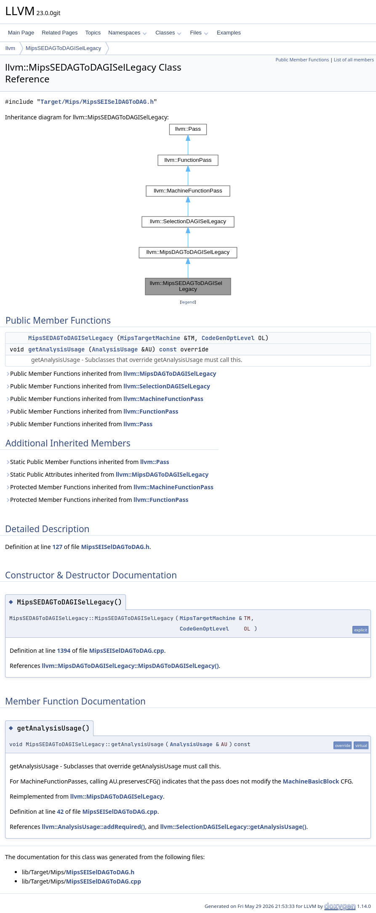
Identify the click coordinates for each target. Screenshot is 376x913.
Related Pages (59, 32)
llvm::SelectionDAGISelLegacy (166, 386)
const (168, 349)
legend (188, 302)
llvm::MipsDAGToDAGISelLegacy (169, 373)
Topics (93, 32)
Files (199, 32)
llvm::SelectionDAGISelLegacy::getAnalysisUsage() (233, 827)
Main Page (21, 32)
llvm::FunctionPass (150, 411)
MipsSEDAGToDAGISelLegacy (63, 48)
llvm (10, 48)
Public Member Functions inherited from (110, 373)
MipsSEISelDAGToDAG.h (115, 547)
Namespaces (127, 32)
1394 (63, 650)
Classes (168, 32)
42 (60, 811)
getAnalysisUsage (56, 349)
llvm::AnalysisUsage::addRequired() (93, 827)
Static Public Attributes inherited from (106, 474)
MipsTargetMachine (150, 338)
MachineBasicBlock (311, 781)
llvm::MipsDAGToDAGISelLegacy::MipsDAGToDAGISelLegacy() (130, 666)
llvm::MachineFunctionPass (163, 399)
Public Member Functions (302, 60)
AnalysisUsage (115, 349)
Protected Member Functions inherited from (109, 487)
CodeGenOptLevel (228, 338)
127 (57, 547)
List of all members (354, 60)
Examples (229, 32)
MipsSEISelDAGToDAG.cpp (126, 650)
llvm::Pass (137, 424)
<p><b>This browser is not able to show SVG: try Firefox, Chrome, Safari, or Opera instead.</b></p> (188, 210)
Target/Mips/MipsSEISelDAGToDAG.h (97, 102)
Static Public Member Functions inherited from (87, 462)
